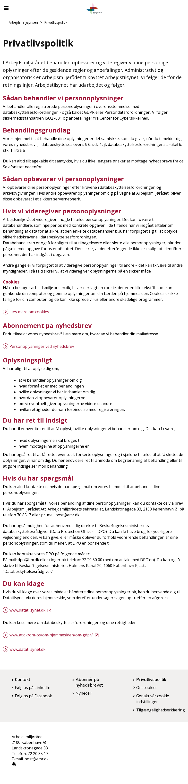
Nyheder (83, 693)
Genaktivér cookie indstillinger (152, 698)
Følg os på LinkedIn (32, 687)
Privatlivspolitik (151, 679)
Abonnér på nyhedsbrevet (89, 682)
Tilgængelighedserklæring (160, 710)
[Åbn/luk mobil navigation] (6, 8)
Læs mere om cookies (29, 311)
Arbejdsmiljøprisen (23, 22)
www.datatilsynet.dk (31, 610)
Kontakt (22, 679)
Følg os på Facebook (33, 696)
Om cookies (146, 687)
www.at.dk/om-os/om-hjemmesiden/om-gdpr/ (55, 635)
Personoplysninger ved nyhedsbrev (41, 346)
